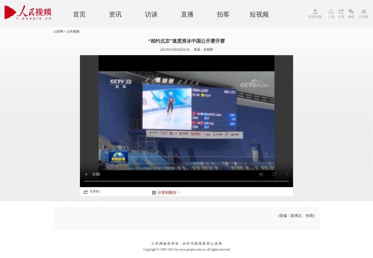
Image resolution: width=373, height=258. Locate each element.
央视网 (208, 49)
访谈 (151, 14)
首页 (79, 14)
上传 (331, 17)
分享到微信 (168, 193)
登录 (312, 17)
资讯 (115, 14)
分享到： (96, 191)
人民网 (363, 17)
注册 (318, 17)
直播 (187, 14)
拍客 (223, 14)
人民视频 (73, 31)
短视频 (259, 14)
